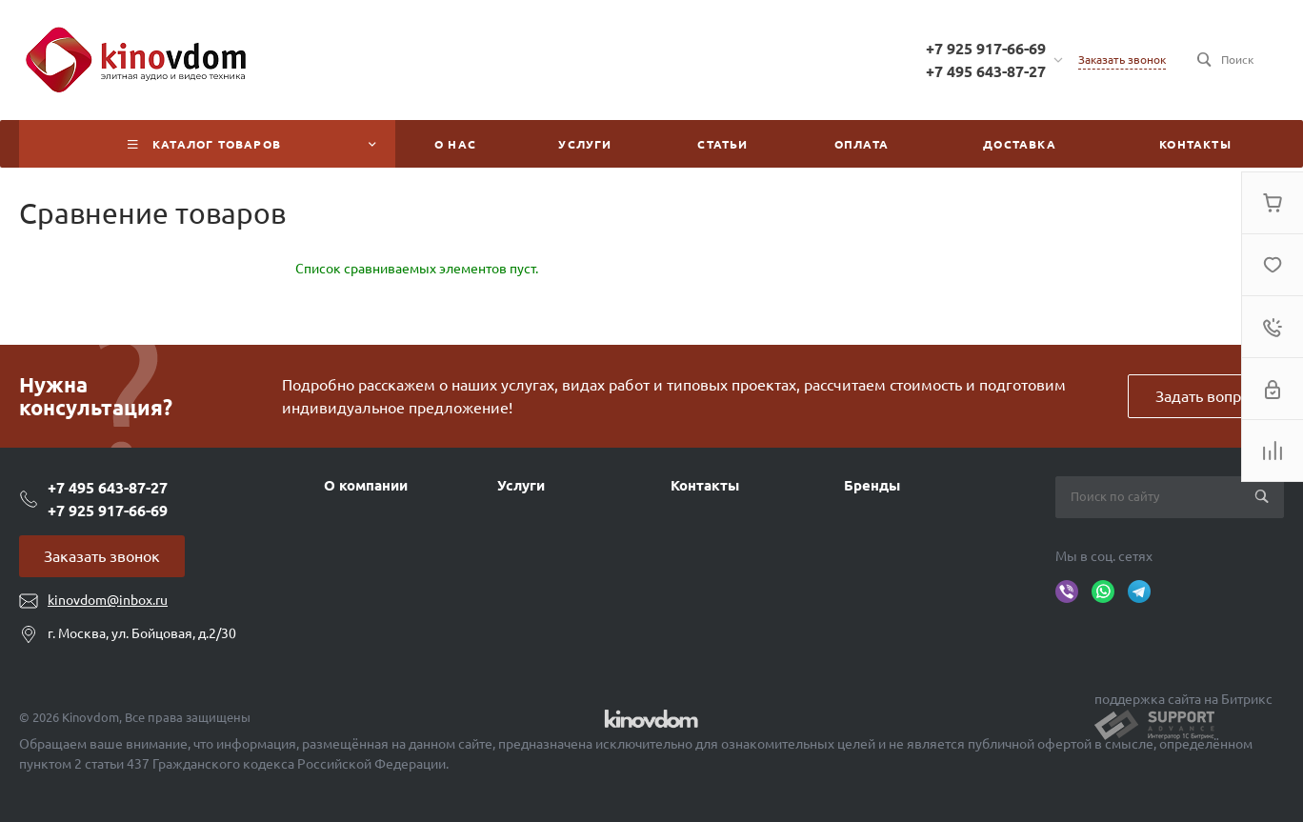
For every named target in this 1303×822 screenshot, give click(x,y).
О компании (366, 485)
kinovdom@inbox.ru (108, 600)
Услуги (521, 485)
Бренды (872, 485)
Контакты (705, 485)
